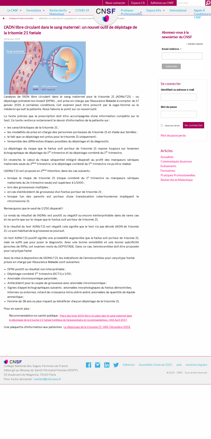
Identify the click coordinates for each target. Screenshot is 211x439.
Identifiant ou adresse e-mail (177, 89)
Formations (33, 10)
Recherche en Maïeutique (177, 180)
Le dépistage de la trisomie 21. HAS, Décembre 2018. (97, 327)
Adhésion (129, 364)
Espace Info (154, 10)
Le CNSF (13, 10)
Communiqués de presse (176, 161)
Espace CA (138, 3)
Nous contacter (115, 3)
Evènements (168, 166)
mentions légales (196, 364)
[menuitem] (14, 10)
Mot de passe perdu (173, 135)
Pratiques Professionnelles (131, 12)
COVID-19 (82, 10)
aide (179, 364)
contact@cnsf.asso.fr (47, 379)
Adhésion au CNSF (162, 3)
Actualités (167, 157)
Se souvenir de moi (172, 126)
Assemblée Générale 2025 (155, 364)
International (178, 10)
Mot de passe (169, 107)
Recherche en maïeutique (58, 12)
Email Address (171, 49)
